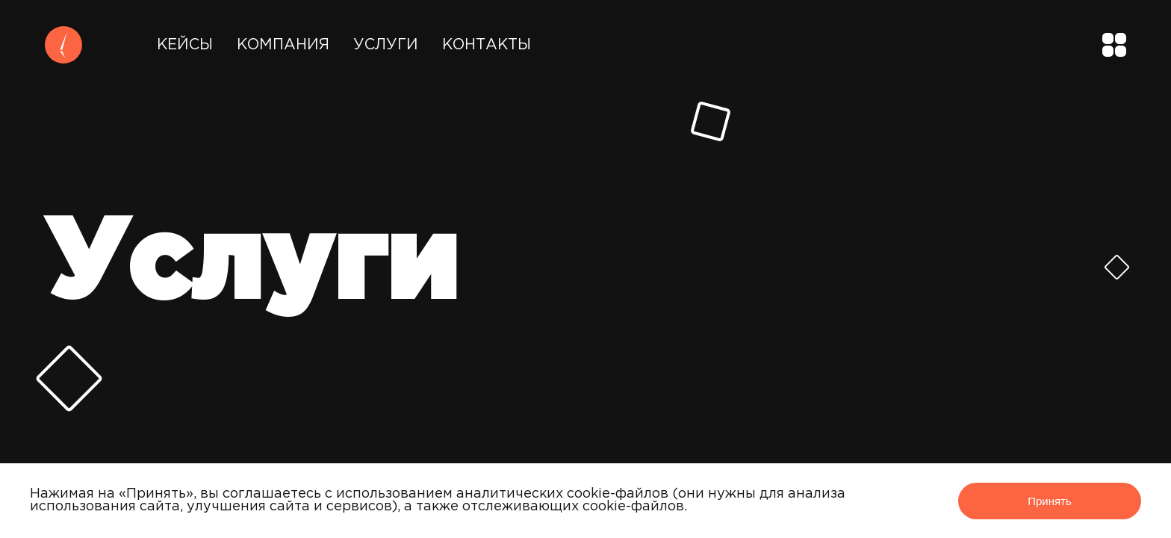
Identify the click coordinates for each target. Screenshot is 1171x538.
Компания (283, 45)
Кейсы (185, 45)
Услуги (385, 45)
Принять (1050, 501)
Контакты (486, 45)
